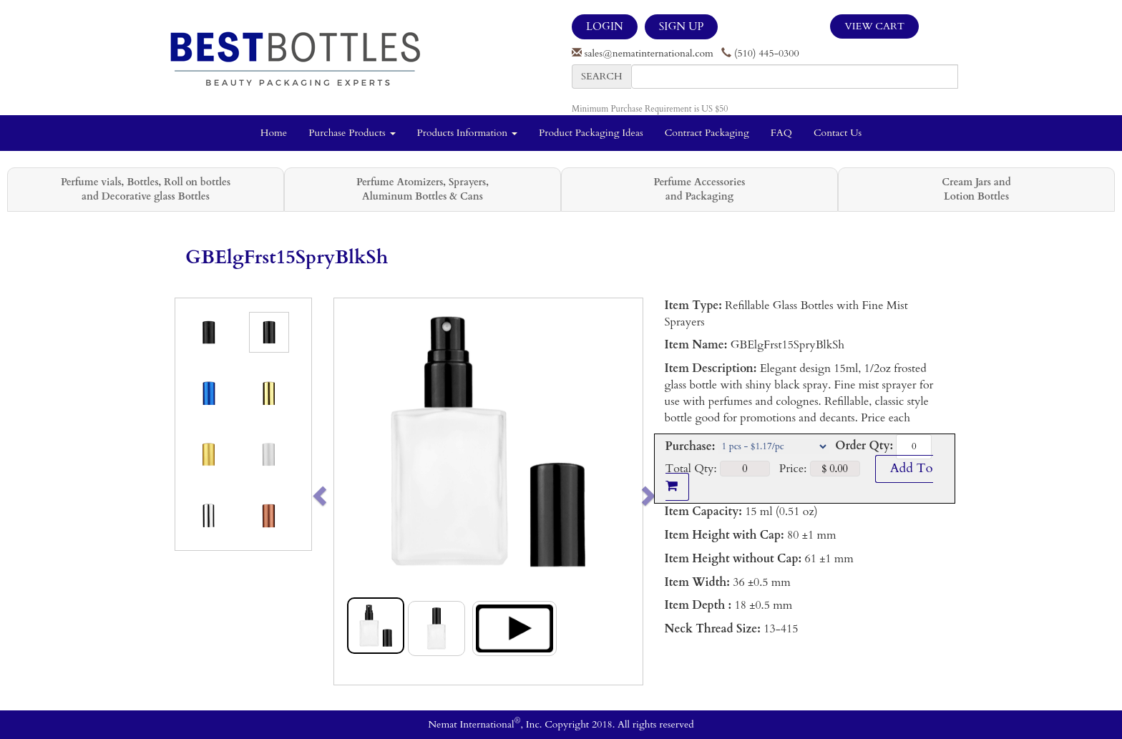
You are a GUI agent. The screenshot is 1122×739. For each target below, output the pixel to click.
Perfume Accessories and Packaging (699, 189)
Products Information (467, 133)
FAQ (781, 133)
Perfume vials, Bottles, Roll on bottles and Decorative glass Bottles (145, 189)
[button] (349, 491)
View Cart (874, 26)
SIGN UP (681, 26)
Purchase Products (351, 133)
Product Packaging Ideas (591, 133)
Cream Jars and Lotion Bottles (976, 189)
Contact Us (838, 133)
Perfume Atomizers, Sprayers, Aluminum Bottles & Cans (422, 189)
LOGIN (604, 26)
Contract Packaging (707, 133)
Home (273, 133)
